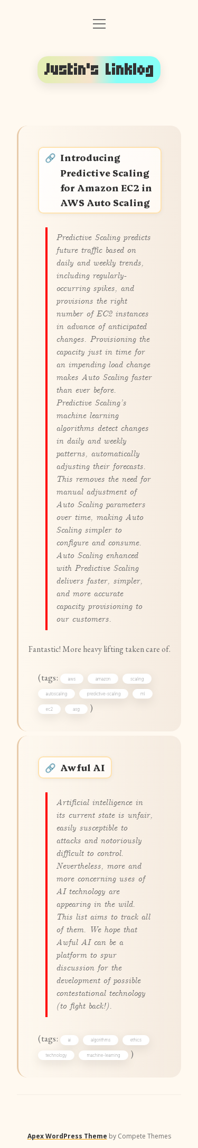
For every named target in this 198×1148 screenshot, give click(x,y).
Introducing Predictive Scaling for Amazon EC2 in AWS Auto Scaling (106, 179)
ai (69, 1040)
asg (76, 709)
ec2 (49, 709)
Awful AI (82, 767)
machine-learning (103, 1055)
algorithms (100, 1040)
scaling (137, 679)
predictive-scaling (104, 693)
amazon (103, 679)
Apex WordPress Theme (67, 1136)
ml (142, 693)
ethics (136, 1040)
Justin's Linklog (99, 70)
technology (56, 1055)
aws (72, 679)
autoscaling (57, 693)
